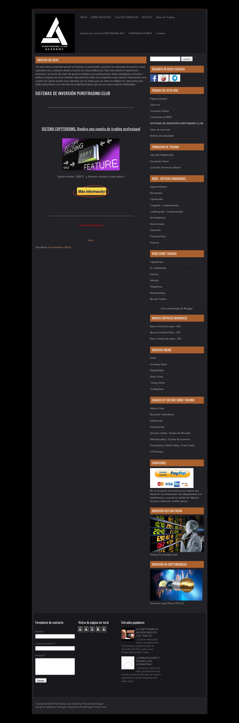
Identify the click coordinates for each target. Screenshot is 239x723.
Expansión (155, 230)
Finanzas (154, 242)
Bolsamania (156, 193)
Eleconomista (157, 224)
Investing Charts (158, 364)
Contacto (160, 33)
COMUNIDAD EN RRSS (140, 33)
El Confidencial (158, 268)
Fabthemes (51, 707)
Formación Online (159, 111)
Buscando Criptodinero (162, 414)
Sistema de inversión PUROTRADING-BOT (102, 33)
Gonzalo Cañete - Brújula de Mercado (170, 433)
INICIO (83, 17)
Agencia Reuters (158, 186)
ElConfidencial (157, 217)
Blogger (188, 308)
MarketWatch (157, 370)
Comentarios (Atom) (60, 247)
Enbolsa (154, 274)
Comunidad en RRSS (161, 117)
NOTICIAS (147, 17)
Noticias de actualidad (162, 135)
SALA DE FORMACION (126, 17)
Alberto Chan (157, 408)
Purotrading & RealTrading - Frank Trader (172, 445)
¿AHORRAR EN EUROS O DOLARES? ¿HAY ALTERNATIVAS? (148, 661)
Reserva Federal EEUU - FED (165, 332)
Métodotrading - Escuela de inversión (170, 439)
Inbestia (154, 280)
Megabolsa (156, 286)
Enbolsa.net (156, 420)
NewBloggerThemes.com (93, 707)
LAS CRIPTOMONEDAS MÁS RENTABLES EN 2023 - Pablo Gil (147, 632)
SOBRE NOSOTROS (101, 17)
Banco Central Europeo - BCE (165, 326)
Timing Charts (157, 382)
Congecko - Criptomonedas (164, 205)
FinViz (153, 358)
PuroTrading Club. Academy (67, 703)
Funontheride (157, 427)
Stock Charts (156, 376)
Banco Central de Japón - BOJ (165, 338)
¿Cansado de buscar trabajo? (165, 167)
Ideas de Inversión (160, 129)
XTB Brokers (157, 451)
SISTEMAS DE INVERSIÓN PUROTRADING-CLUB (72, 93)
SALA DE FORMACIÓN (161, 155)
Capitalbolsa (156, 261)
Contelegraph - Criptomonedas (166, 211)
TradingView (157, 389)
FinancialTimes (158, 236)
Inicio (91, 240)
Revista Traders (158, 299)
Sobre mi (155, 104)
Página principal (158, 98)
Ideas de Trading (165, 17)
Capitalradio (156, 199)
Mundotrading (157, 292)
